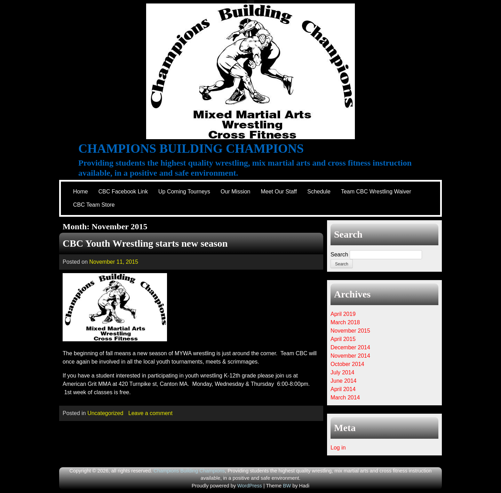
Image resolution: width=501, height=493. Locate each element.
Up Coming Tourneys (184, 191)
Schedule (319, 191)
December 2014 (350, 347)
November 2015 (350, 331)
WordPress (249, 485)
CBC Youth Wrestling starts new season (145, 243)
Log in (338, 448)
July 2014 (343, 372)
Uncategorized (105, 413)
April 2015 (343, 339)
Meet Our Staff (279, 191)
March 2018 (345, 322)
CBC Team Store (94, 205)
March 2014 (345, 397)
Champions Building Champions (191, 149)
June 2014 (344, 381)
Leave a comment (150, 413)
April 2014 (343, 389)
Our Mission (235, 191)
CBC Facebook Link (123, 191)
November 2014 (350, 356)
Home (80, 191)
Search (339, 254)
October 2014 (347, 364)
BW (287, 485)
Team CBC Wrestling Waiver (376, 191)
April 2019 (343, 314)
